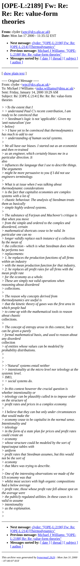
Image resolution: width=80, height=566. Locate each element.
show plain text (14, 73)
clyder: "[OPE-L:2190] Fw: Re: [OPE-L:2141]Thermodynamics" (42, 45)
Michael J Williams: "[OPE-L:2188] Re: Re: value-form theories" (43, 52)
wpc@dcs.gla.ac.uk (35, 84)
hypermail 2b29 (46, 557)
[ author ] (16, 62)
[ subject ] (71, 58)
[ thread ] (57, 58)
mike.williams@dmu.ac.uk (54, 88)
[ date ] (45, 58)
